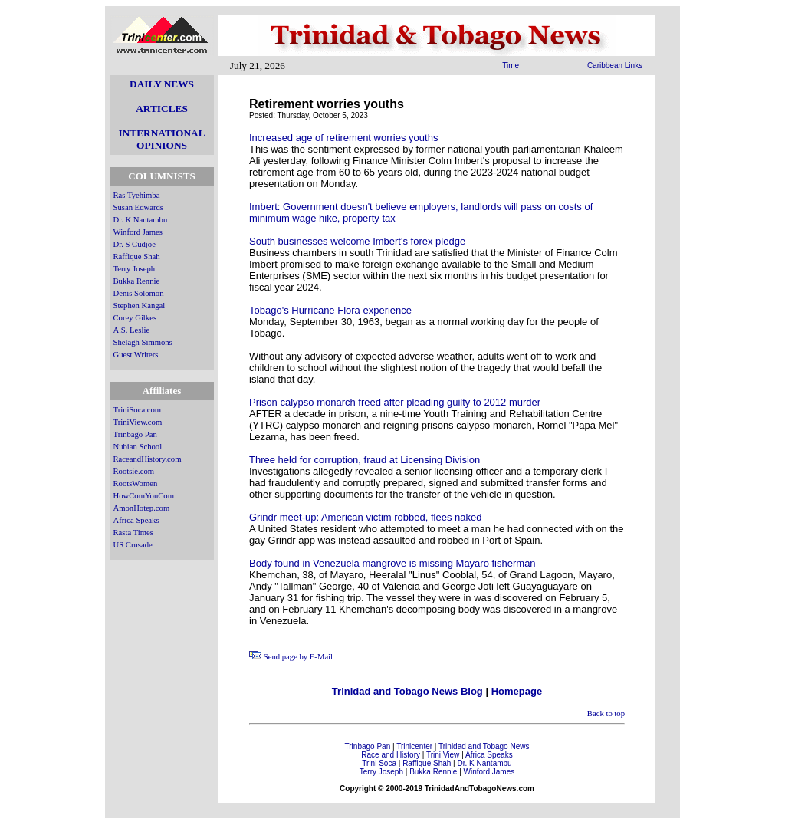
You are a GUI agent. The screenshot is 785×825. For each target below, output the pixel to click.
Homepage (516, 691)
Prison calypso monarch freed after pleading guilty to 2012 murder (394, 402)
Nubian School (138, 446)
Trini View (442, 755)
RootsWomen (135, 483)
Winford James (138, 232)
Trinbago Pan (135, 434)
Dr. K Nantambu (140, 219)
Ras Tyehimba (136, 195)
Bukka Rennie (136, 281)
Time (510, 65)
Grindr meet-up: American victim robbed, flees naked (365, 517)
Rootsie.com (134, 471)
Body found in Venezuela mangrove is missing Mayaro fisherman (392, 563)
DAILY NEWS (162, 84)
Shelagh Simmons (142, 342)
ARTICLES (162, 108)
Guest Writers (136, 354)
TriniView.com (138, 422)
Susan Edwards (138, 207)
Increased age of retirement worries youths (343, 137)
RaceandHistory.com (147, 459)
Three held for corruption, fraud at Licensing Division (364, 459)
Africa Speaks (136, 520)
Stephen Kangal (139, 305)
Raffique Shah (136, 256)
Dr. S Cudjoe (134, 244)
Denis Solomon (138, 293)
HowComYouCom (143, 495)
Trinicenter (414, 746)
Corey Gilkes (135, 318)
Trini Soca (379, 763)
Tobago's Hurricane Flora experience (330, 310)
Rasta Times (133, 532)
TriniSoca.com (137, 410)
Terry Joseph (134, 269)
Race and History (390, 755)
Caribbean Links (614, 65)
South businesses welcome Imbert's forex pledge (357, 241)
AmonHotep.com (141, 508)
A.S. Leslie (131, 330)
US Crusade (133, 545)
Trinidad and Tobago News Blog (407, 691)
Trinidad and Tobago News (483, 746)
